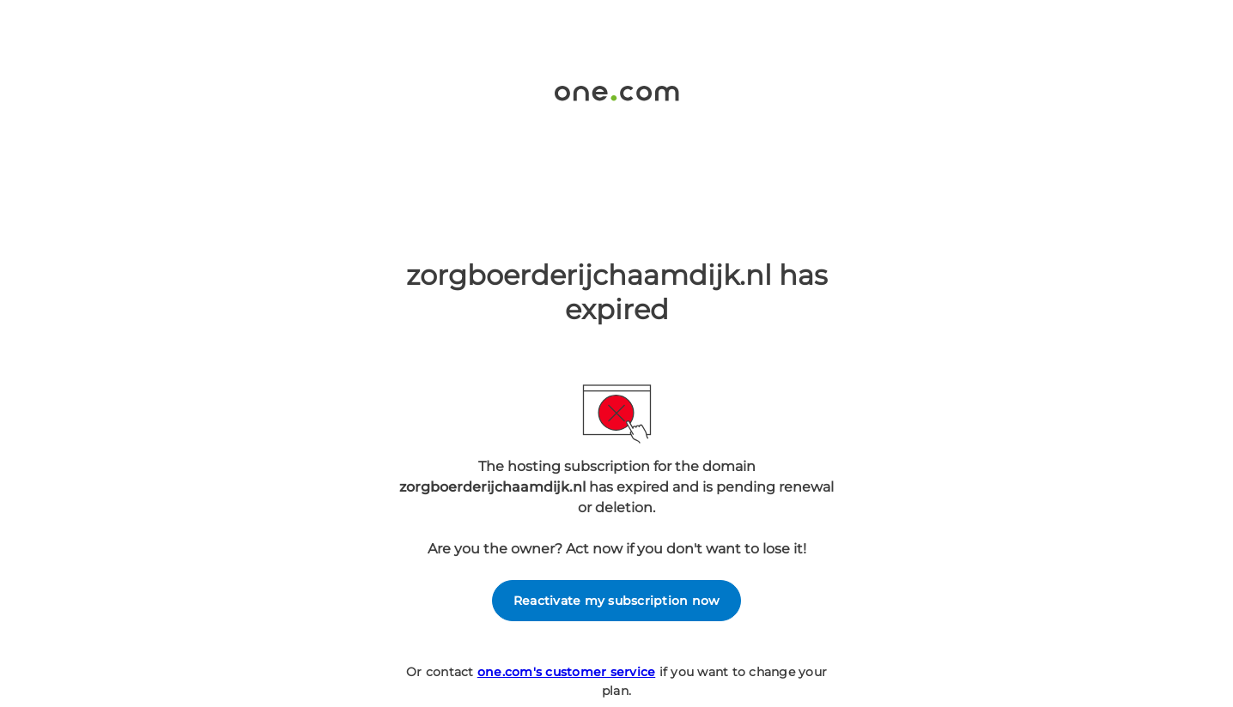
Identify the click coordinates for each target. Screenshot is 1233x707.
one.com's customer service (566, 672)
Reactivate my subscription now (616, 600)
